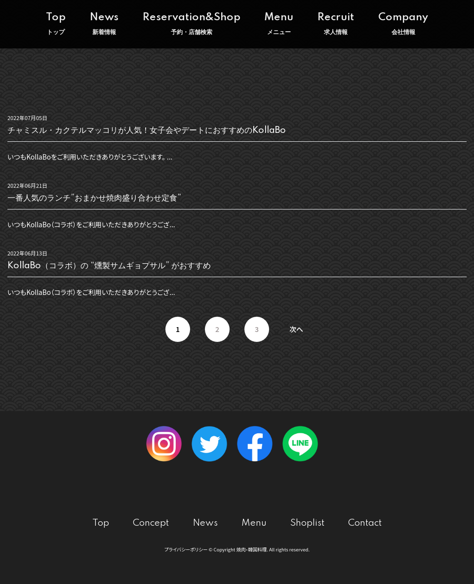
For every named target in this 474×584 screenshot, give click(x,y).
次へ (296, 329)
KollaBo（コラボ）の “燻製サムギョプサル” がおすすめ (109, 265)
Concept (151, 523)
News (104, 24)
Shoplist (307, 523)
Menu (278, 24)
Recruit (335, 24)
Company (403, 24)
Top (56, 24)
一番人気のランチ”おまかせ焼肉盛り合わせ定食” (94, 198)
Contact (365, 523)
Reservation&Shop (191, 24)
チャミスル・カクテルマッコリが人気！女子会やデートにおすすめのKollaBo (146, 130)
